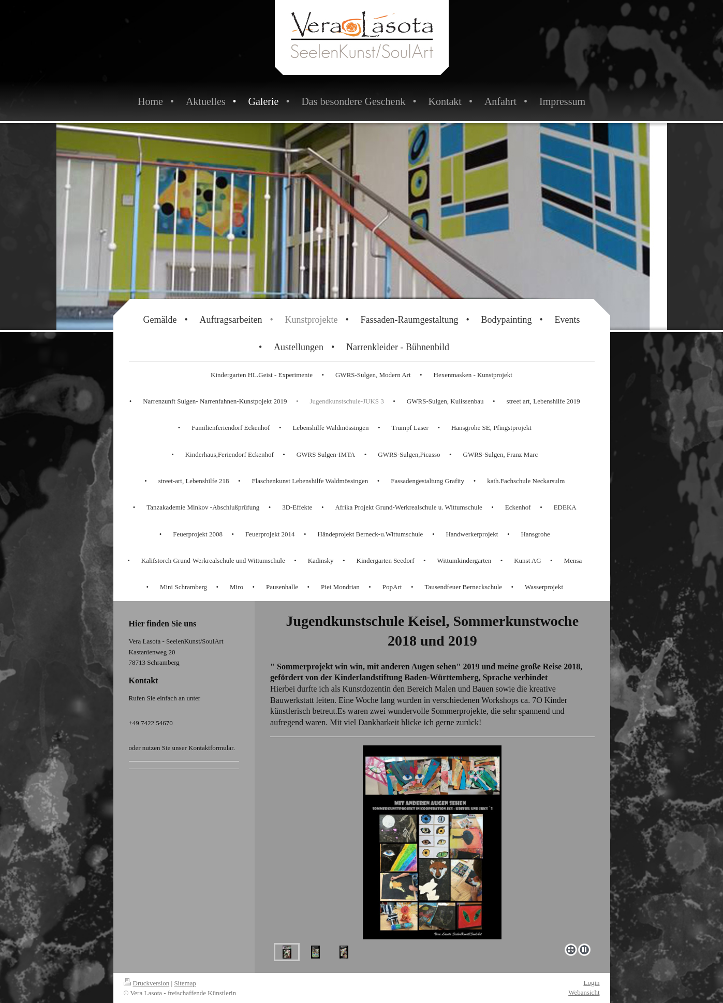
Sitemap (185, 983)
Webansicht (583, 992)
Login (591, 982)
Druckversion (147, 983)
